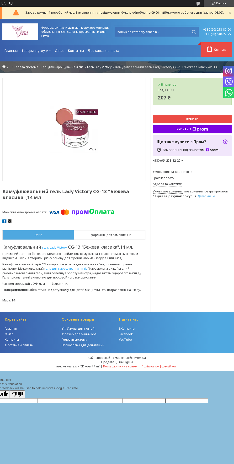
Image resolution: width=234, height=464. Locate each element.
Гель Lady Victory (99, 67)
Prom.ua (140, 357)
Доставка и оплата (103, 50)
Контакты (76, 50)
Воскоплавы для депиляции (83, 345)
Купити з (192, 129)
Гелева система (26, 67)
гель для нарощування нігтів (65, 268)
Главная (11, 50)
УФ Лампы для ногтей (78, 328)
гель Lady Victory (54, 247)
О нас (59, 50)
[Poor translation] (17, 394)
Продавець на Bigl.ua (117, 362)
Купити (192, 119)
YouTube (125, 339)
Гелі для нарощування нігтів (63, 67)
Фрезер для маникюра (79, 334)
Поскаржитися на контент (120, 366)
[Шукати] (194, 32)
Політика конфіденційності (160, 366)
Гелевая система (74, 339)
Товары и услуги (34, 50)
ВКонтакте (127, 328)
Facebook (126, 334)
